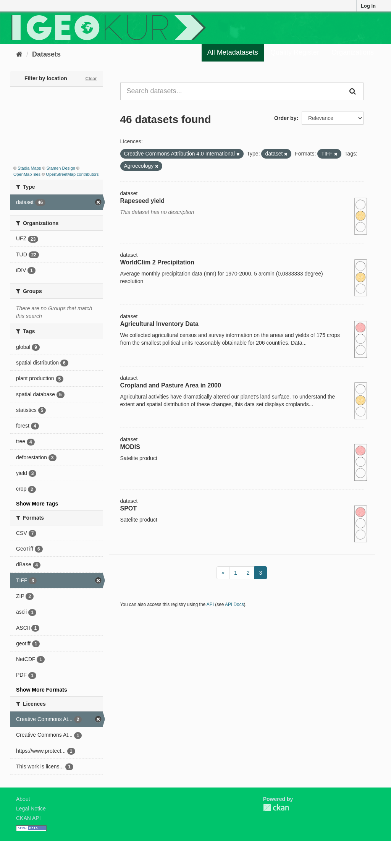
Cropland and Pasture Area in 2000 (170, 385)
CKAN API (28, 818)
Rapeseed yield (142, 201)
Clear (91, 78)
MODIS (130, 447)
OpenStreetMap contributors (72, 174)
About (23, 799)
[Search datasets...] (232, 91)
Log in (368, 6)
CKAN (276, 808)
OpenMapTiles (26, 174)
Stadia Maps (29, 168)
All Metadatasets (232, 52)
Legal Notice (31, 808)
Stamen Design (61, 168)
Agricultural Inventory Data (159, 324)
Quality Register (294, 52)
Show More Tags (37, 504)
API (210, 604)
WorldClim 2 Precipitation (157, 262)
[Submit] (353, 91)
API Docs (234, 604)
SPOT (128, 508)
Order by (285, 118)
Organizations (352, 52)
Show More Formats (41, 690)
